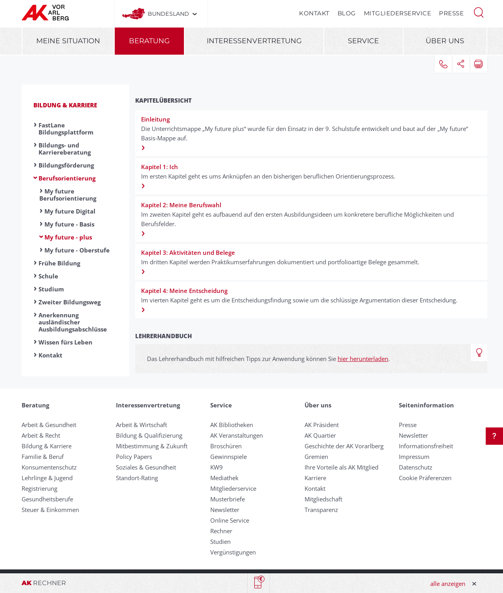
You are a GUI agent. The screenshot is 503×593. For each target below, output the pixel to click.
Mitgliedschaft (323, 499)
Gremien (316, 456)
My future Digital (69, 211)
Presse (451, 13)
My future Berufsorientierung (67, 194)
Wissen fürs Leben (65, 342)
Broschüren (226, 446)
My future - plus (68, 237)
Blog (347, 13)
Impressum (414, 456)
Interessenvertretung (254, 41)
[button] (478, 12)
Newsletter (224, 510)
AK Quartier (320, 435)
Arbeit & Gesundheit (49, 425)
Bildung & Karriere (65, 105)
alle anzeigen (447, 583)
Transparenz (321, 510)
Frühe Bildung (59, 263)
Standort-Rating (137, 478)
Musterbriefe (227, 499)
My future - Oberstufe (77, 250)
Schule (48, 276)
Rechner (221, 531)
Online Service (229, 520)
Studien (220, 541)
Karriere (315, 478)
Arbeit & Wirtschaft (141, 425)
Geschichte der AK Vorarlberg (344, 446)
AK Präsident (322, 425)
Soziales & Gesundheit (146, 467)
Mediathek (224, 478)
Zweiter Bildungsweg (70, 302)
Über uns (445, 41)
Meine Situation (68, 41)
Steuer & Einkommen (50, 510)
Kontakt (314, 13)
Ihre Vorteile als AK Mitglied (341, 467)
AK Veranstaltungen (236, 435)
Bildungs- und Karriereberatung (65, 148)
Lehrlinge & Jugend (47, 478)
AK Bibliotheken (231, 425)
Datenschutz (415, 467)
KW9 (216, 467)
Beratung (149, 41)
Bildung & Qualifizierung (149, 435)
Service (363, 41)
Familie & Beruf (43, 456)
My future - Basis (69, 224)
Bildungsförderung (66, 165)
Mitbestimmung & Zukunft (151, 446)
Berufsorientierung (67, 178)
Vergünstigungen (233, 552)
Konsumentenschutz (49, 467)
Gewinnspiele (228, 456)
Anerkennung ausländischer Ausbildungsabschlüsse (73, 322)
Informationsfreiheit (426, 446)
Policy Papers (134, 456)
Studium (51, 289)
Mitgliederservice (397, 13)
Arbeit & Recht (41, 435)
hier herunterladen (363, 359)
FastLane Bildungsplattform (66, 128)
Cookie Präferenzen (425, 478)
